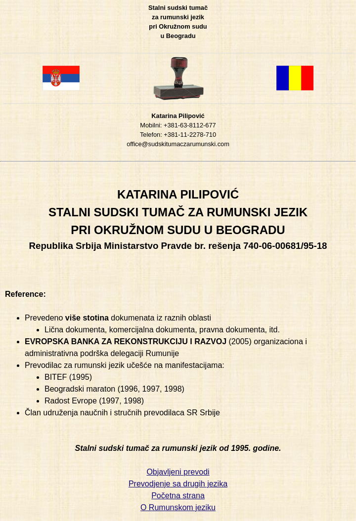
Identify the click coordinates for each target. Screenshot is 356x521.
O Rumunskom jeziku (178, 507)
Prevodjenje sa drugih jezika (178, 484)
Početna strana (178, 495)
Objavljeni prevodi (177, 472)
